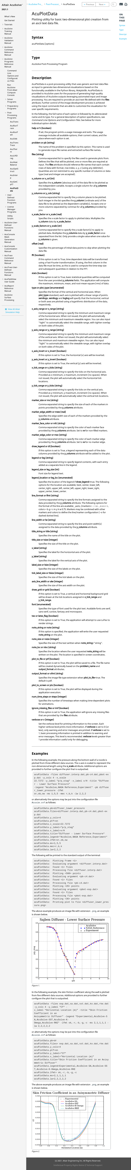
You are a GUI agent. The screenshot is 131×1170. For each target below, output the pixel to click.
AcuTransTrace (14, 143)
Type (121, 29)
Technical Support (94, 1165)
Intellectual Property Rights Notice (69, 1165)
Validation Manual (8, 40)
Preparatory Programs (12, 107)
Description (124, 34)
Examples (123, 38)
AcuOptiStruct (14, 169)
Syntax (122, 25)
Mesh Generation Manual (9, 238)
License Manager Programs (11, 209)
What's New (9, 16)
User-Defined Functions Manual (11, 226)
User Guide (10, 280)
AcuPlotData (69, 4)
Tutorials (8, 24)
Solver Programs (11, 100)
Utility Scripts (10, 217)
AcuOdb (13, 138)
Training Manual (8, 31)
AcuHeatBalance (13, 163)
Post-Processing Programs (12, 115)
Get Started (9, 20)
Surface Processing (9, 297)
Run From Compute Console (12, 89)
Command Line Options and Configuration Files (12, 75)
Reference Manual (9, 288)
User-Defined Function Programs (11, 199)
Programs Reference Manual (8, 63)
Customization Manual (10, 249)
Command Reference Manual (9, 51)
